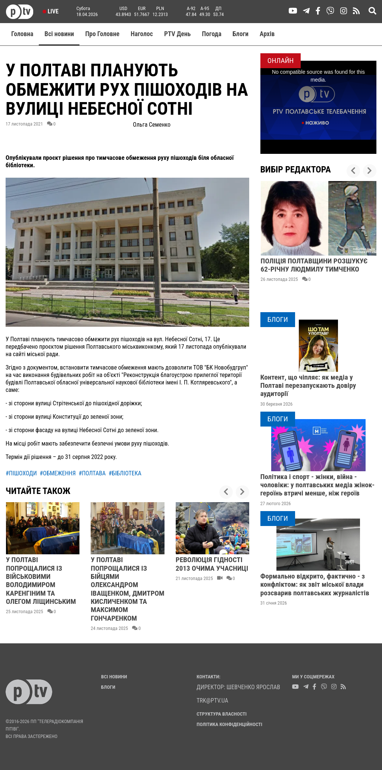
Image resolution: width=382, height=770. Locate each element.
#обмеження (58, 473)
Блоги (241, 34)
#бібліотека (125, 473)
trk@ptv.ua (212, 700)
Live (51, 11)
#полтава (92, 473)
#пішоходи (21, 473)
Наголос (142, 34)
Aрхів (267, 34)
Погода (211, 34)
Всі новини (59, 34)
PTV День (177, 34)
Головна (22, 34)
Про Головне (102, 34)
